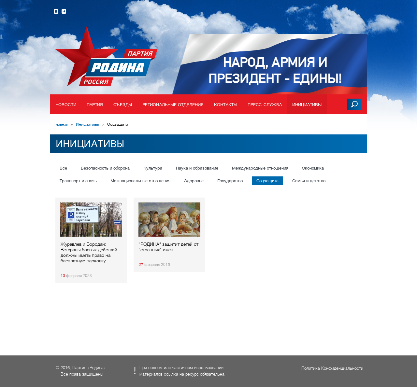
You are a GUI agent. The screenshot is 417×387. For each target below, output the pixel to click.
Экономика (313, 168)
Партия (95, 104)
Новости (65, 104)
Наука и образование (197, 168)
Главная (60, 124)
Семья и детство (308, 180)
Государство (230, 180)
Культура (152, 168)
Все (63, 168)
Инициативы (307, 104)
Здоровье (194, 180)
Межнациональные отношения (140, 180)
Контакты (225, 104)
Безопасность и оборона (105, 168)
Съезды (122, 104)
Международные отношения (260, 168)
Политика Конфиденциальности (332, 368)
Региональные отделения (173, 104)
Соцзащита (267, 180)
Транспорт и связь (78, 180)
